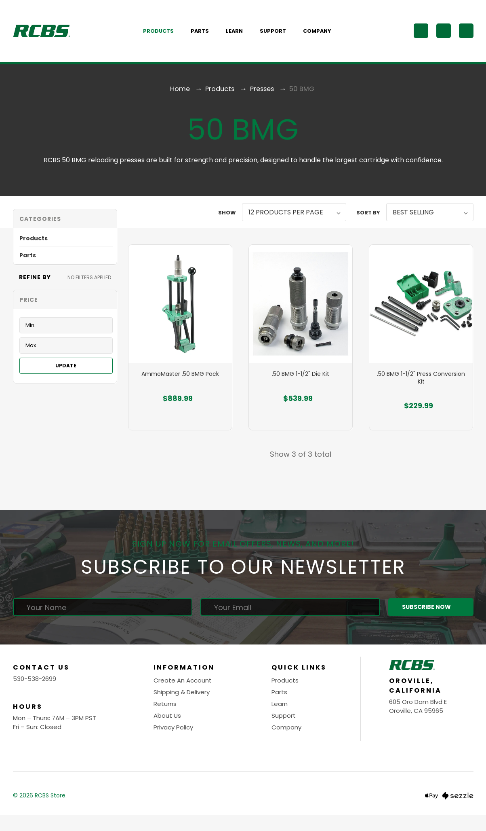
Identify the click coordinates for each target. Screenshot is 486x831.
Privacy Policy (173, 743)
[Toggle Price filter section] (65, 310)
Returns (165, 720)
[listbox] (294, 223)
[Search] (421, 36)
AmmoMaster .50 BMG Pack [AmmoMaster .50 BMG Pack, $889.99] (180, 392)
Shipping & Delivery (182, 708)
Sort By (368, 223)
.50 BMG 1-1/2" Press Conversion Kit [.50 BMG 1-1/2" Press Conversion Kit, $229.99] (421, 396)
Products (163, 36)
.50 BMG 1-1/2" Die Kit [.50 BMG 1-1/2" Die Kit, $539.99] (300, 392)
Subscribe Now (430, 623)
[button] (65, 229)
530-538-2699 (34, 695)
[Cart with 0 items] (466, 36)
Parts (204, 36)
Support (277, 36)
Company (321, 36)
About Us (167, 731)
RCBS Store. (51, 812)
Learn (239, 36)
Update (65, 376)
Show (227, 223)
